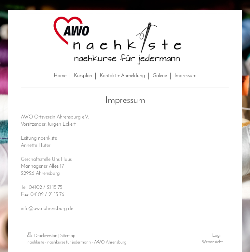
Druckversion (42, 235)
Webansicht (212, 242)
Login (217, 235)
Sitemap (67, 235)
